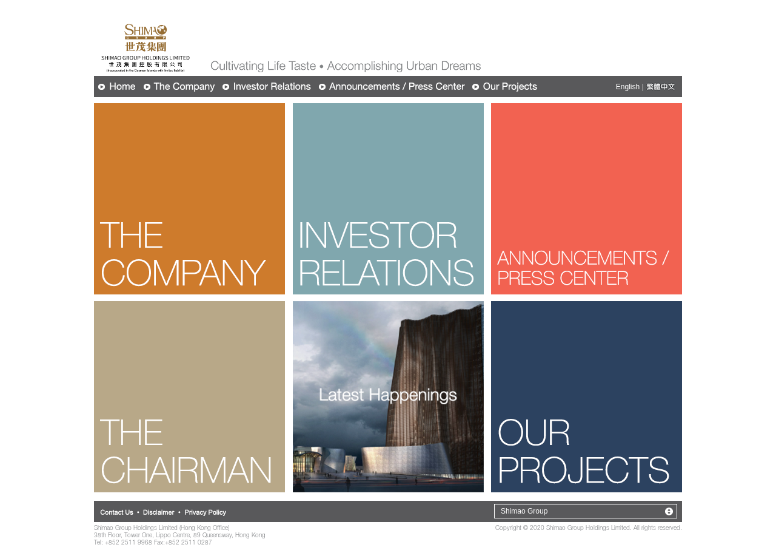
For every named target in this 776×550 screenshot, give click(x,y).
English (628, 87)
